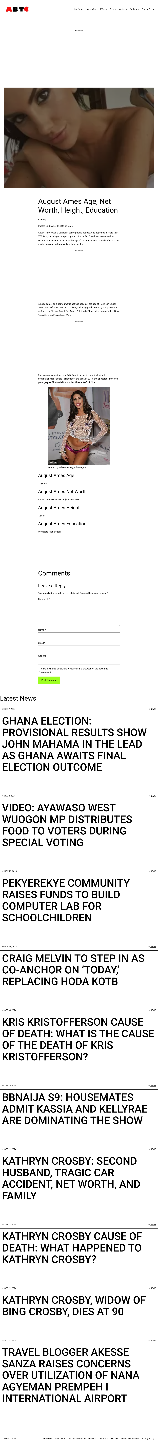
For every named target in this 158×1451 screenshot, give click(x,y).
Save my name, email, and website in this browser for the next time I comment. (75, 670)
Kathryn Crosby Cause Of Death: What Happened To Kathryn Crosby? (72, 1248)
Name (42, 630)
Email (41, 643)
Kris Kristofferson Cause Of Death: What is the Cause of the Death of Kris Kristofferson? (78, 1039)
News (70, 226)
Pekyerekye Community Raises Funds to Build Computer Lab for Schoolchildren (66, 900)
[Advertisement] (79, 59)
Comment (44, 599)
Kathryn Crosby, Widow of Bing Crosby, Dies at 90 (74, 1305)
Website (42, 655)
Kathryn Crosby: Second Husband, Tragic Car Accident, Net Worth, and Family (71, 1178)
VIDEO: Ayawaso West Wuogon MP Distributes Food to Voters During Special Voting (67, 825)
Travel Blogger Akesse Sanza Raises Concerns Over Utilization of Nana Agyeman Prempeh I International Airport (71, 1375)
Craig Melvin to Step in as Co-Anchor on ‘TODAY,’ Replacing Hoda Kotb (73, 970)
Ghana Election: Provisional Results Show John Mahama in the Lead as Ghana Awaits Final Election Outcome (74, 744)
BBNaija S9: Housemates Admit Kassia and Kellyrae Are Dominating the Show (74, 1109)
